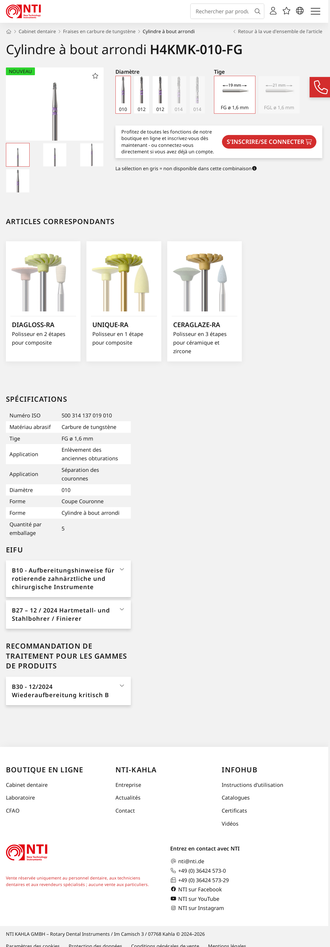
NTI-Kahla (136, 769)
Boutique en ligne (44, 769)
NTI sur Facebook (196, 889)
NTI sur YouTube (194, 898)
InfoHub (239, 769)
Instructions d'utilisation (252, 784)
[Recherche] (258, 11)
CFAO (13, 810)
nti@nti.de (187, 861)
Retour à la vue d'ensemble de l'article (277, 31)
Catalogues (236, 797)
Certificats (234, 810)
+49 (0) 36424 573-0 (198, 870)
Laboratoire (20, 797)
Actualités (128, 797)
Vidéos (230, 823)
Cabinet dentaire (27, 784)
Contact (125, 810)
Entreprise (128, 784)
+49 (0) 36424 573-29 (199, 880)
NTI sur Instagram (197, 908)
